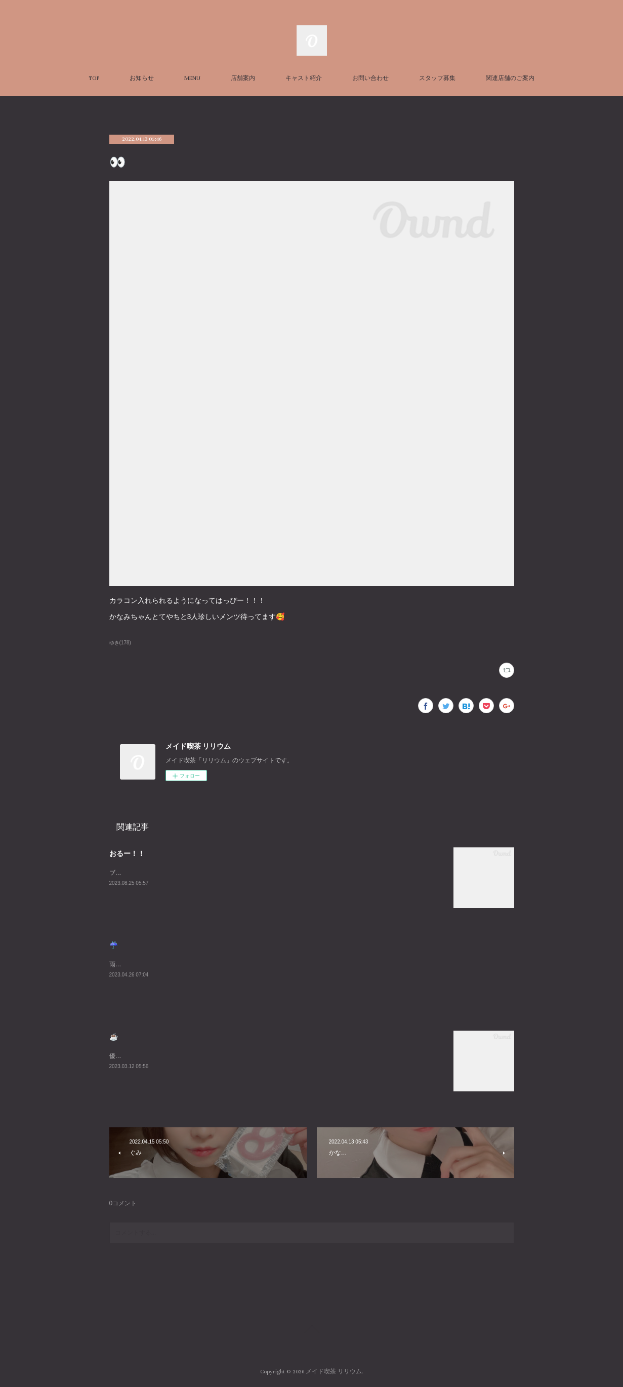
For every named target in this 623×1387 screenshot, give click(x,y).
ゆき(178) (120, 642)
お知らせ (142, 78)
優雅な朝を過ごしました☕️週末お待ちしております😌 (183, 1055)
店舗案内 (243, 78)
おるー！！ (127, 853)
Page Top (311, 1330)
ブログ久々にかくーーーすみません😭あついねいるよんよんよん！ (201, 872)
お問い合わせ (370, 78)
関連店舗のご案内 (510, 78)
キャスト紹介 (303, 78)
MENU (192, 78)
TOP (94, 78)
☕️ (113, 1037)
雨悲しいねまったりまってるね (151, 964)
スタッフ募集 (437, 78)
